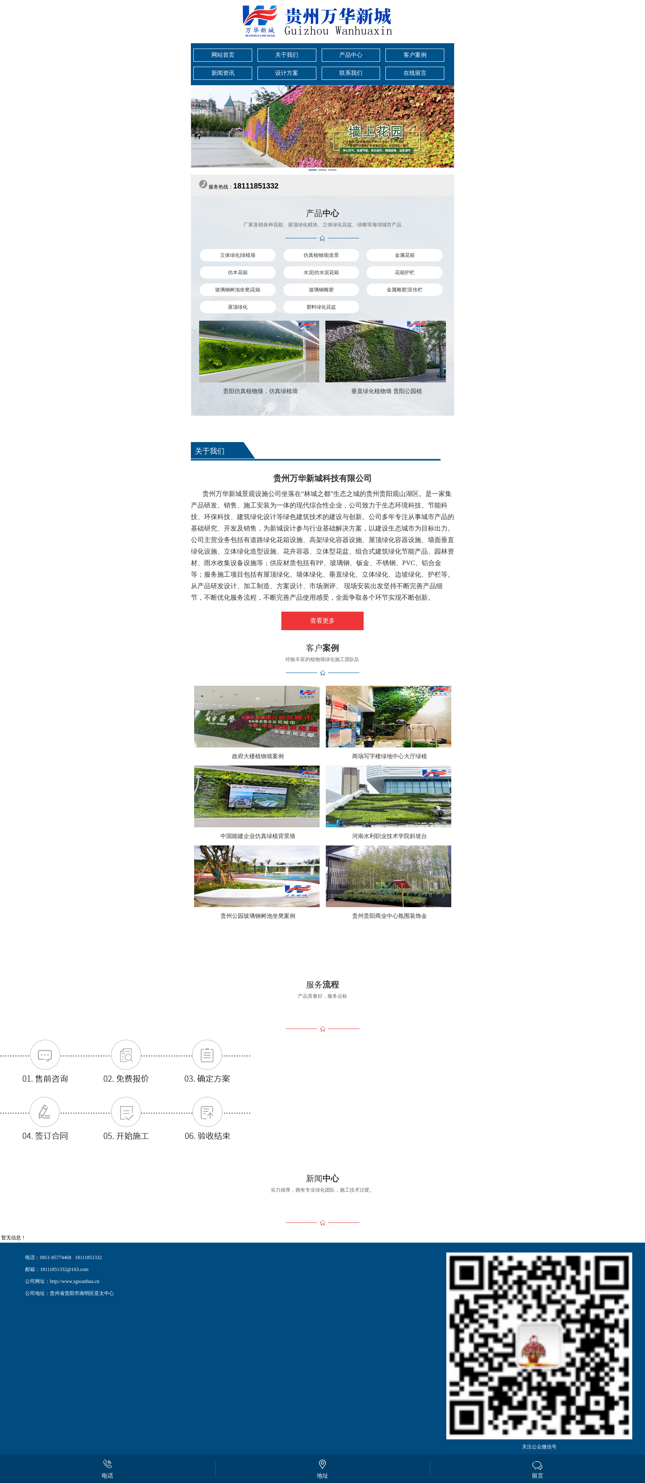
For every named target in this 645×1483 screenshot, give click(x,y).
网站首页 (222, 55)
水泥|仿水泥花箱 (321, 272)
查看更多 (322, 620)
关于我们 (286, 55)
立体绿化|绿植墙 (237, 255)
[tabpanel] (322, 126)
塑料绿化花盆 (321, 307)
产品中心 (350, 55)
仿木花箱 (238, 272)
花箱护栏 (405, 272)
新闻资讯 (222, 73)
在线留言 (415, 73)
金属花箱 (405, 255)
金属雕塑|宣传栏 (404, 290)
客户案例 (415, 55)
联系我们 (350, 73)
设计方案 (286, 73)
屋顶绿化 (238, 307)
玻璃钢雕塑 (321, 290)
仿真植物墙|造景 (321, 255)
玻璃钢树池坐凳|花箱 (237, 290)
